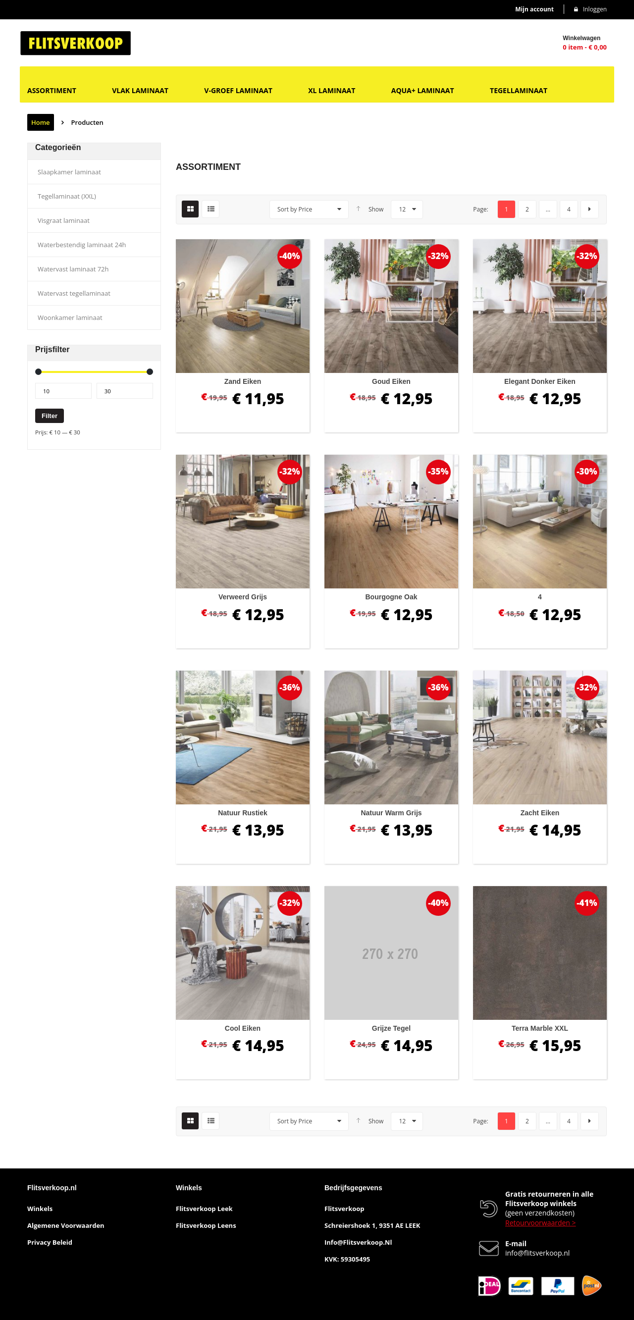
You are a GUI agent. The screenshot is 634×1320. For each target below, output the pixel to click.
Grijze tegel (391, 1028)
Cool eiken (243, 1028)
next (589, 209)
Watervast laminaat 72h (73, 268)
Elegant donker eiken (540, 381)
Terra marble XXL (540, 1028)
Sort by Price (294, 209)
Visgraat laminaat (64, 220)
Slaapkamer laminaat (69, 171)
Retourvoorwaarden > (540, 1222)
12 (402, 209)
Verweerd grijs (242, 597)
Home (40, 122)
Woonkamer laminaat (70, 317)
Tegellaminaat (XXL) (67, 196)
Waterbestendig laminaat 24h (82, 244)
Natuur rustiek (242, 813)
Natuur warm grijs (391, 813)
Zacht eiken (540, 813)
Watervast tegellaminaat (74, 293)
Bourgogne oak (391, 597)
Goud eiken (391, 381)
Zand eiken (243, 381)
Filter (49, 416)
